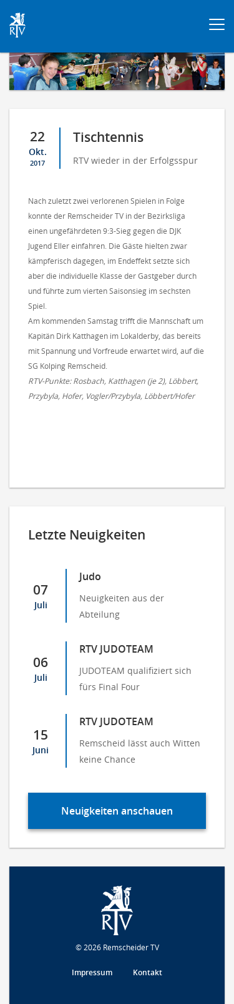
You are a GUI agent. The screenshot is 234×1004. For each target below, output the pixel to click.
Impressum (92, 972)
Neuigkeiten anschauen (117, 811)
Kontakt (147, 972)
